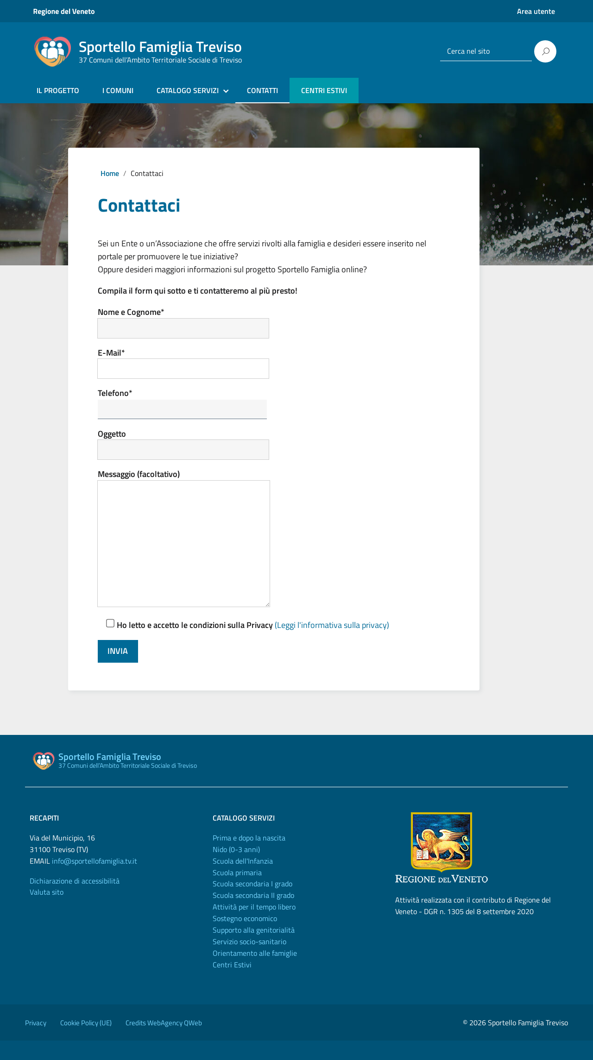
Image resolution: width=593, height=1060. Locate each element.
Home (110, 173)
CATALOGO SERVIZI (188, 90)
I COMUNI (117, 90)
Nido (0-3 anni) (236, 868)
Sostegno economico (245, 937)
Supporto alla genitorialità (254, 949)
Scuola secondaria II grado (253, 915)
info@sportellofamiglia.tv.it (94, 880)
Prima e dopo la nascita (249, 857)
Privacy (35, 1042)
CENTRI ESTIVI (324, 90)
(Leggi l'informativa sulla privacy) (332, 644)
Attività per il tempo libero (254, 926)
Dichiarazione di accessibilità (75, 900)
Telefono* (190, 407)
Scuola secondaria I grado (252, 903)
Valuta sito (46, 911)
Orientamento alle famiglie (255, 972)
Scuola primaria (237, 891)
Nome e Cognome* (190, 322)
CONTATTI (262, 90)
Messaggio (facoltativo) (190, 550)
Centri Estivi (232, 984)
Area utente (536, 11)
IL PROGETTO (58, 90)
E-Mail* (190, 365)
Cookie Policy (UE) (86, 1042)
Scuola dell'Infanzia (243, 880)
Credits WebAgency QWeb (164, 1042)
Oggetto (190, 449)
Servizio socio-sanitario (249, 960)
